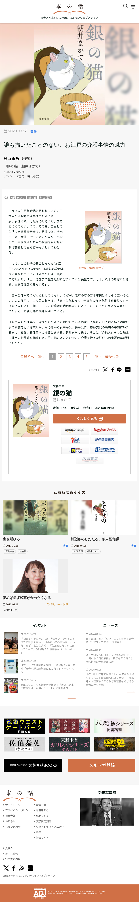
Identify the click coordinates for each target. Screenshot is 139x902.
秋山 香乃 (11, 158)
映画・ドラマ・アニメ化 (50, 826)
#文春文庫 (18, 172)
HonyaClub (104, 451)
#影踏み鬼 (9, 551)
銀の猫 (32, 197)
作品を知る (42, 815)
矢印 (71, 698)
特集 (38, 832)
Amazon (75, 431)
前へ (40, 356)
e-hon (75, 451)
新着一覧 (41, 804)
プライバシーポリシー (18, 810)
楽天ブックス (104, 431)
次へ (98, 356)
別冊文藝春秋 (12, 859)
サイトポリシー (14, 804)
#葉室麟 (22, 551)
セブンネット (75, 441)
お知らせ (10, 821)
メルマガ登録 (102, 764)
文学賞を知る (43, 821)
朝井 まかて (17, 197)
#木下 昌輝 (77, 551)
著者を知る (42, 810)
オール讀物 (11, 853)
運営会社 (10, 815)
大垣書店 (89, 460)
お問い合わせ (12, 826)
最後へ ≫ (112, 356)
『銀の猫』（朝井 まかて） (92, 267)
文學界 (9, 848)
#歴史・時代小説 (28, 176)
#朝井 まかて (93, 551)
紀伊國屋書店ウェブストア (104, 441)
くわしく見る (87, 418)
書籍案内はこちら (33, 765)
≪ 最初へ (26, 356)
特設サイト (42, 837)
